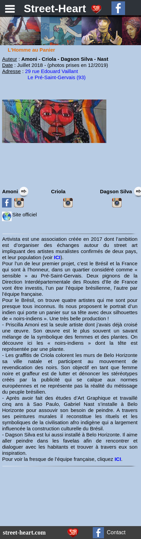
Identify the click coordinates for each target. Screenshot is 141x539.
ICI (57, 257)
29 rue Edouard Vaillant (51, 71)
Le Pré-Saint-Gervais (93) (57, 77)
